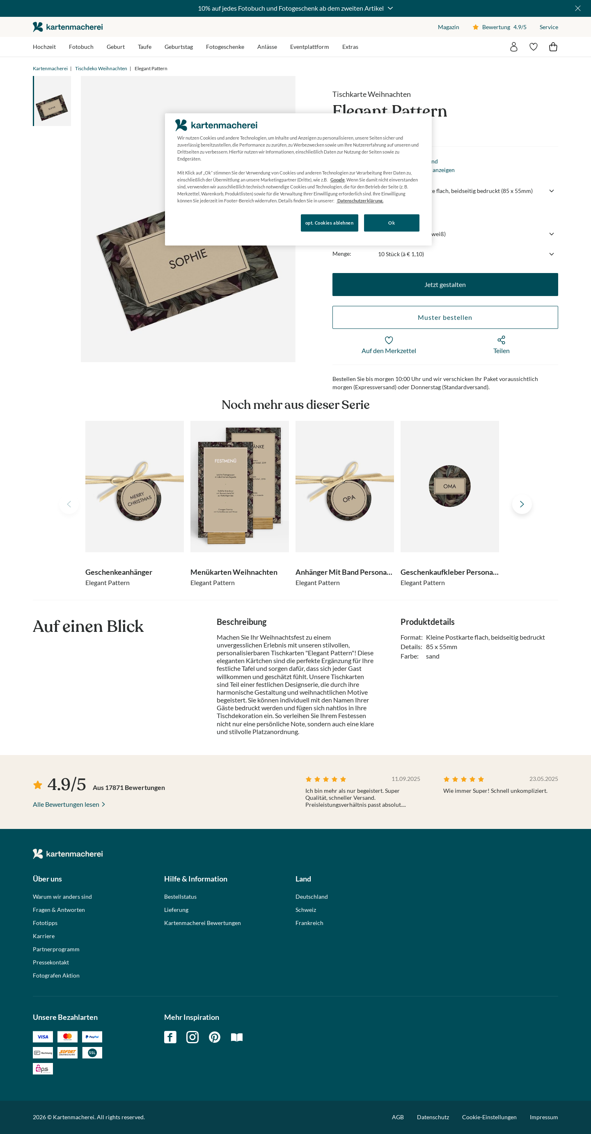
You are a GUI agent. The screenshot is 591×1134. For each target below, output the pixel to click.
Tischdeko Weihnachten (101, 68)
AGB (398, 1116)
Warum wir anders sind (62, 896)
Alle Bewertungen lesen (66, 804)
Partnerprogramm (56, 949)
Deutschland (312, 896)
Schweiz (306, 910)
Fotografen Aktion (56, 975)
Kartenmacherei (50, 68)
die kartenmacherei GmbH (68, 27)
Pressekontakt (51, 962)
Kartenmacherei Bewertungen (202, 923)
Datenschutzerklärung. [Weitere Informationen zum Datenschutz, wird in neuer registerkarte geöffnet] (360, 200)
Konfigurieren (193, 222)
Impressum (544, 1116)
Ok (391, 222)
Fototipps (45, 923)
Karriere (44, 936)
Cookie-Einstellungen (489, 1117)
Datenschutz (433, 1116)
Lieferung (176, 910)
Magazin (448, 26)
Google (337, 179)
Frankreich (309, 923)
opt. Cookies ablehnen (329, 222)
